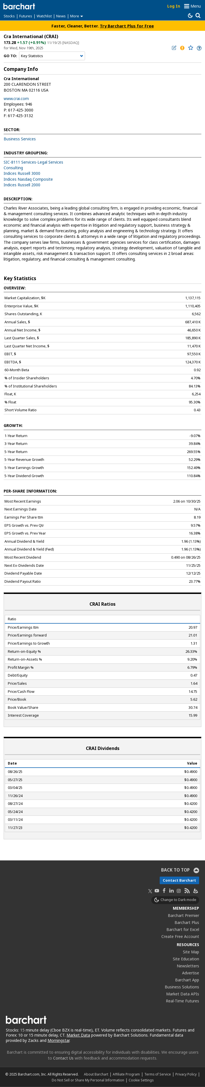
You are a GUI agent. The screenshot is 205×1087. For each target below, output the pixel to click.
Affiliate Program (126, 1074)
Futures (25, 15)
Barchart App (187, 980)
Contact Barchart (179, 880)
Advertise (190, 972)
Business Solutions (182, 987)
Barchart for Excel (182, 929)
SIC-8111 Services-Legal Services (33, 162)
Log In (173, 6)
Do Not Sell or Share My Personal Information (88, 1080)
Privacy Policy (186, 1074)
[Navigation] (52, 56)
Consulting (13, 167)
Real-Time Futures (182, 1001)
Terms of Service (157, 1074)
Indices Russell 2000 (22, 184)
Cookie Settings (141, 1080)
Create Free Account (180, 936)
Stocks (9, 15)
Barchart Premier (183, 915)
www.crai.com (16, 98)
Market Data (78, 1035)
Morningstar (58, 1040)
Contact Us (63, 1058)
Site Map (191, 951)
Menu (195, 6)
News (61, 15)
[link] (198, 48)
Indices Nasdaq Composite (28, 179)
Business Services (20, 138)
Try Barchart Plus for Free (127, 26)
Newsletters (188, 965)
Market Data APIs (182, 994)
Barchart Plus (187, 922)
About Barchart (96, 1074)
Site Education (186, 958)
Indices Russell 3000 (22, 173)
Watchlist (44, 15)
